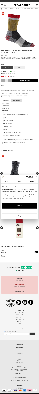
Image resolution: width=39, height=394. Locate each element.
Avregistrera (14, 331)
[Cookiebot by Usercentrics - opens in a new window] (26, 177)
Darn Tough (12, 8)
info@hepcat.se (20, 353)
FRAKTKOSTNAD (19, 319)
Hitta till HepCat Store (19, 291)
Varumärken (6, 8)
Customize (19, 210)
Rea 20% (2, 85)
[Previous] (1, 173)
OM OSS (19, 322)
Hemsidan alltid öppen (19, 289)
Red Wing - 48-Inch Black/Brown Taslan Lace (12, 246)
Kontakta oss (19, 345)
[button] (2, 5)
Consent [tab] (7, 181)
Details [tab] (19, 181)
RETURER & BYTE (19, 317)
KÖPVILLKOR (19, 315)
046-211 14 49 (19, 349)
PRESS (19, 324)
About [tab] (32, 181)
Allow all (19, 205)
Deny (19, 216)
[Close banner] (36, 176)
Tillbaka (4, 256)
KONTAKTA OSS (19, 312)
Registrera (7, 331)
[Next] (37, 173)
